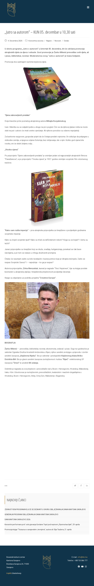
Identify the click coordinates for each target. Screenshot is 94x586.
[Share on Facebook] (81, 485)
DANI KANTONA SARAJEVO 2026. (18, 519)
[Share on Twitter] (75, 485)
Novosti (58, 41)
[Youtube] (82, 567)
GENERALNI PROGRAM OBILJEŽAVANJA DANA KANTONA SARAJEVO (31, 514)
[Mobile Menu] (88, 7)
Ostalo (66, 41)
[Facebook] (79, 567)
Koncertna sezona (36, 41)
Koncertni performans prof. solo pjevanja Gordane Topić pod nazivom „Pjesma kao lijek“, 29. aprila (42, 524)
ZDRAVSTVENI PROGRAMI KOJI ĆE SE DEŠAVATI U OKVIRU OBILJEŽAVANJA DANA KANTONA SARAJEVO (45, 509)
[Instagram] (86, 567)
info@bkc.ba (82, 557)
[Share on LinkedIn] (86, 485)
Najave (49, 41)
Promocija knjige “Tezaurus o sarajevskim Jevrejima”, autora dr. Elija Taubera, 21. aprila (38, 530)
